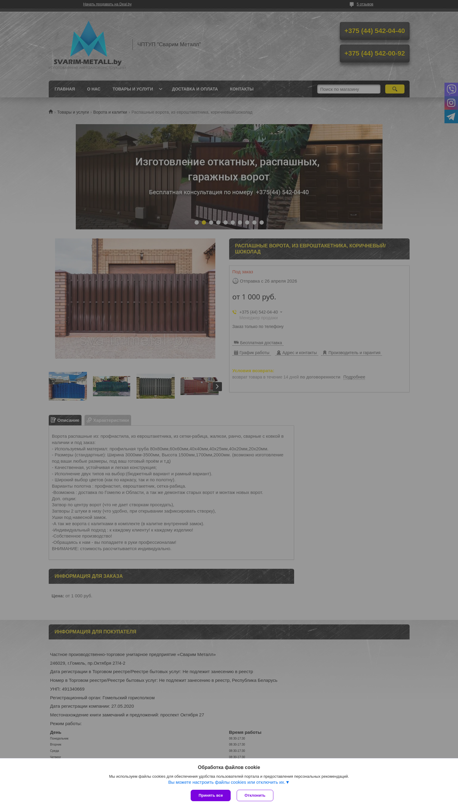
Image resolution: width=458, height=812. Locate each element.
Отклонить (254, 795)
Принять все (210, 795)
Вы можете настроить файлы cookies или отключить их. (226, 782)
